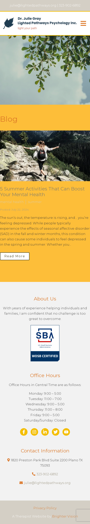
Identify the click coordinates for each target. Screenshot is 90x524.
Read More (14, 256)
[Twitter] (55, 432)
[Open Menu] (83, 23)
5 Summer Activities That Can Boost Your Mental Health (42, 191)
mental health (12, 202)
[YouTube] (66, 432)
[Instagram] (34, 432)
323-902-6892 (47, 474)
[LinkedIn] (45, 432)
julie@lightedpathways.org (47, 483)
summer (35, 202)
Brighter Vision (65, 516)
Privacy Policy (45, 508)
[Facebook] (24, 432)
